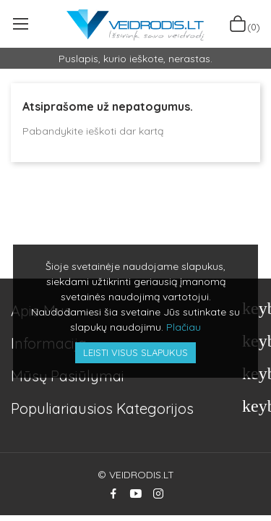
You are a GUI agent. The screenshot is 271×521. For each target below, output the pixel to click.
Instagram (158, 493)
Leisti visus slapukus (135, 352)
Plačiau (183, 327)
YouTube (136, 493)
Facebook (113, 493)
